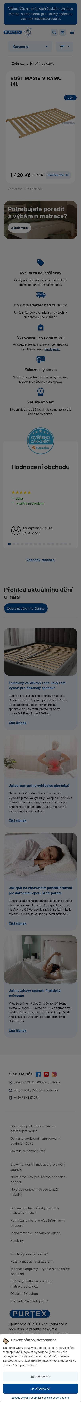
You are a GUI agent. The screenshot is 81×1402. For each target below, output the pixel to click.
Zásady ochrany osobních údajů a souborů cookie (40, 1397)
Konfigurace (40, 1376)
